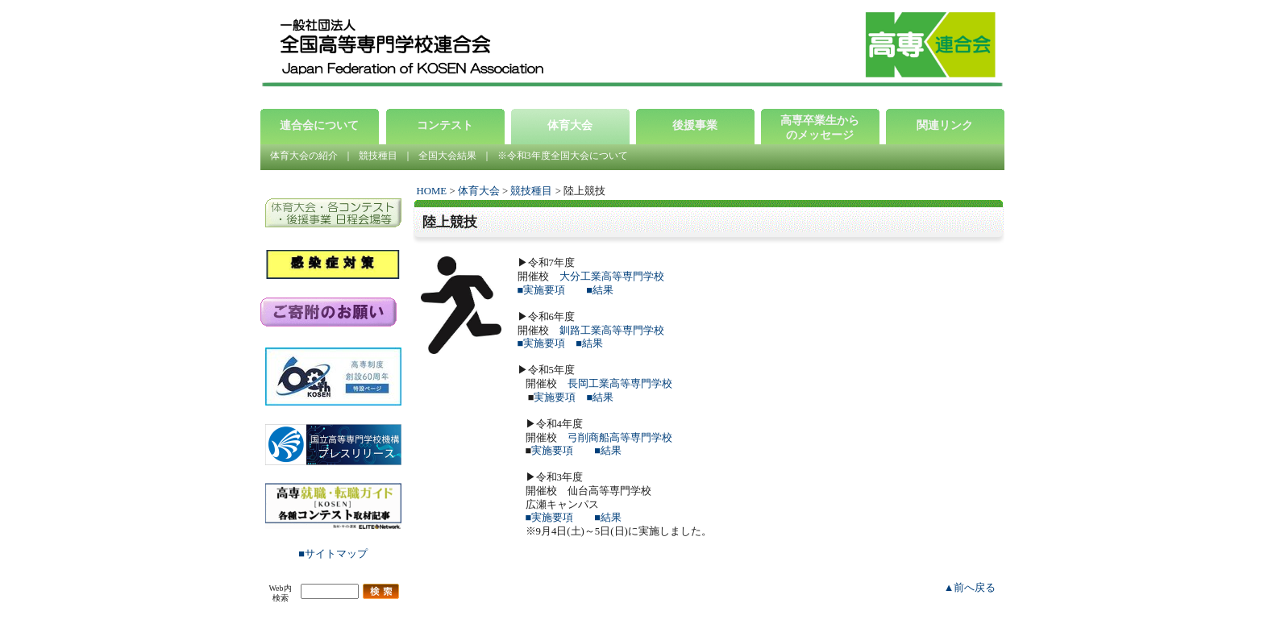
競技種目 (378, 155)
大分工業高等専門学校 (611, 276)
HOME (432, 191)
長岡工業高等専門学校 (620, 383)
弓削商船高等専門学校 (620, 437)
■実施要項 (542, 290)
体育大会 (479, 191)
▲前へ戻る (970, 587)
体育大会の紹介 (304, 155)
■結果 (599, 290)
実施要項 (555, 397)
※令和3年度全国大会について (562, 155)
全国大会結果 (447, 155)
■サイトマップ (333, 554)
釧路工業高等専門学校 (611, 330)
